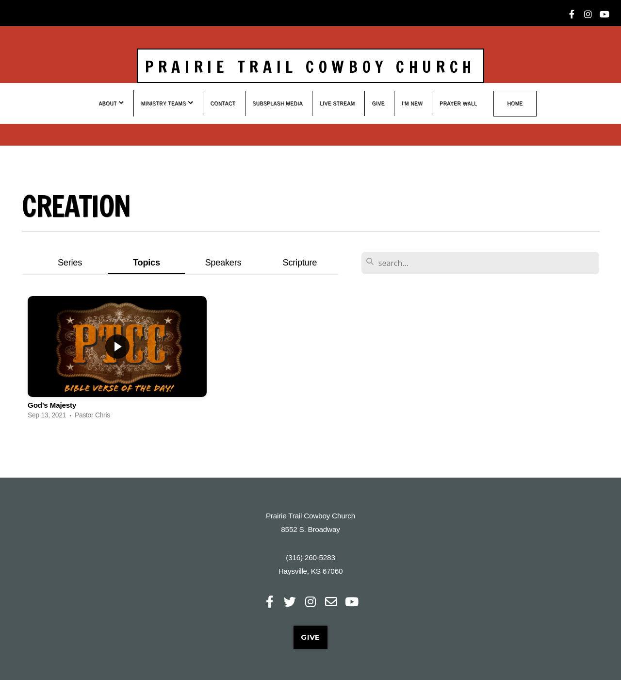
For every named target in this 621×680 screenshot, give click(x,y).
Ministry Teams (167, 103)
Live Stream (337, 103)
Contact (223, 103)
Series (70, 262)
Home (515, 103)
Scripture (300, 262)
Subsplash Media (278, 103)
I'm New (412, 103)
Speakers (223, 262)
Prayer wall (458, 103)
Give (378, 103)
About (111, 103)
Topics (146, 262)
